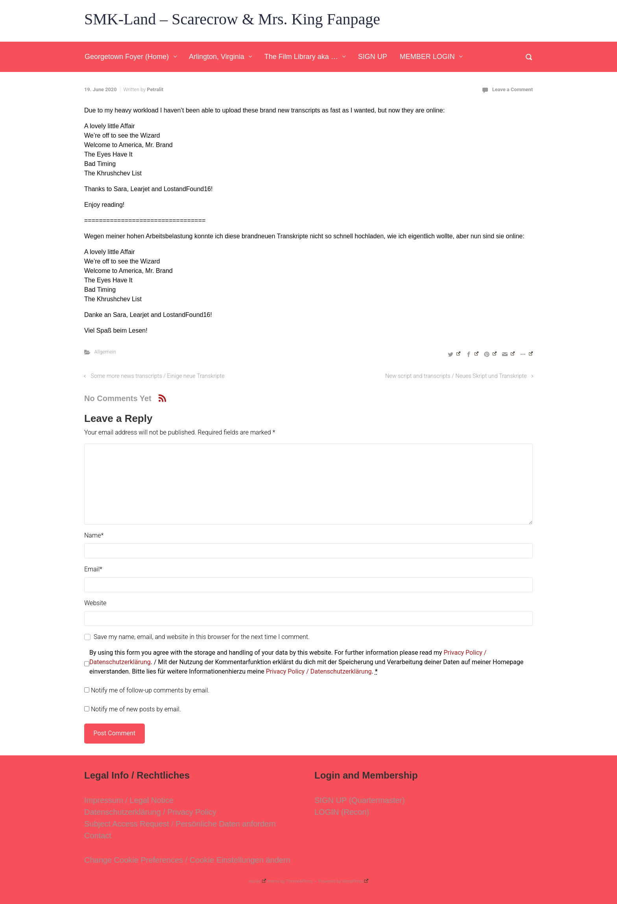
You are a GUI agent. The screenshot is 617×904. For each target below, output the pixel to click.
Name (93, 535)
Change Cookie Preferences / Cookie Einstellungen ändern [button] (187, 860)
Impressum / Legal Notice (129, 800)
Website (95, 603)
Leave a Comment (512, 89)
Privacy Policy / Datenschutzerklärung (319, 671)
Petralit (155, 89)
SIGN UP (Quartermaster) (359, 800)
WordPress (355, 881)
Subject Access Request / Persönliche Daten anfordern (180, 823)
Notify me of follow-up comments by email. (150, 690)
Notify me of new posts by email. (136, 709)
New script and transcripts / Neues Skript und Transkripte (456, 376)
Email (93, 569)
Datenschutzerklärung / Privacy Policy (150, 812)
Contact (97, 835)
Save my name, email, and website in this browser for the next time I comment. (202, 637)
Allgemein (105, 352)
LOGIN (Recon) (341, 812)
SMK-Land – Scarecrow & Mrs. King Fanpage (232, 19)
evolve (257, 881)
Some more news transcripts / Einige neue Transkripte (158, 376)
